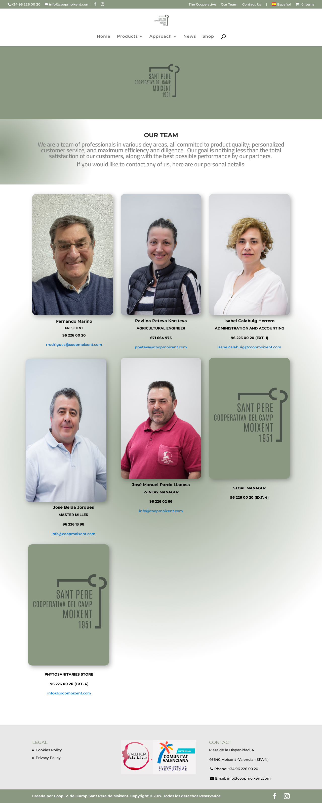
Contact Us (251, 4)
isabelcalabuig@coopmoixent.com (249, 347)
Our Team (229, 4)
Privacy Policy (48, 757)
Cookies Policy (49, 750)
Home (103, 37)
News (189, 37)
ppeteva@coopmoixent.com (161, 347)
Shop (208, 37)
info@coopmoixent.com (73, 534)
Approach (160, 37)
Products (127, 37)
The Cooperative (202, 4)
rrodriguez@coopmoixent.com (74, 344)
